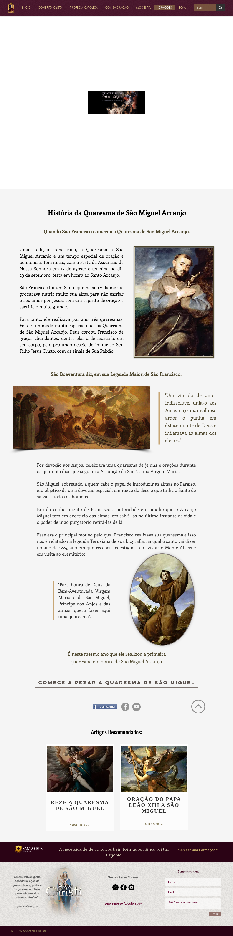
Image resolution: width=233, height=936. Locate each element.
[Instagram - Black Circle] (115, 887)
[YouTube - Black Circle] (131, 887)
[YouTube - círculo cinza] (136, 707)
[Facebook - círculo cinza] (125, 707)
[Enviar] (215, 914)
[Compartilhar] (105, 706)
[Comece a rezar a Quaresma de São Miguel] (116, 683)
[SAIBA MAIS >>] (79, 825)
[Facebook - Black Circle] (123, 887)
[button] (123, 903)
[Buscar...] (202, 8)
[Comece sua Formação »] (198, 849)
